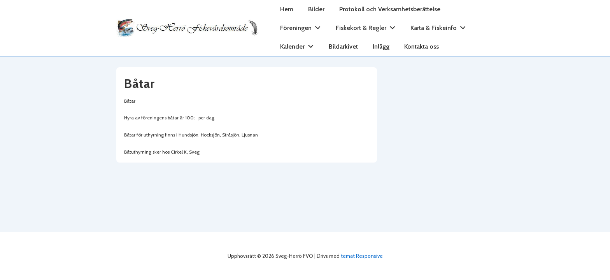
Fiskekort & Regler (368, 26)
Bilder (316, 9)
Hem (286, 9)
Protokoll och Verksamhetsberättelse (389, 9)
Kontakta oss (421, 46)
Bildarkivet (343, 46)
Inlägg (381, 46)
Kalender (299, 45)
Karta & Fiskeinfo (440, 26)
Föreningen (302, 26)
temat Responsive (362, 256)
